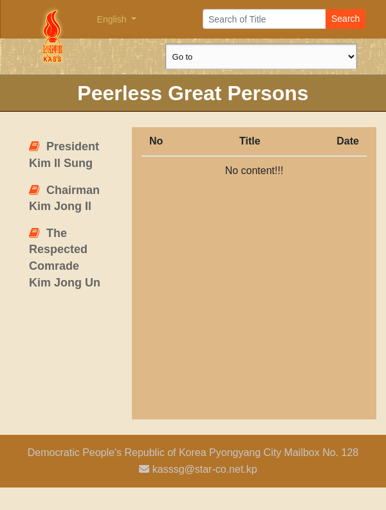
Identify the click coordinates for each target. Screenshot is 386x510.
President (64, 155)
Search (345, 18)
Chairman (64, 198)
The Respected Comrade (64, 258)
